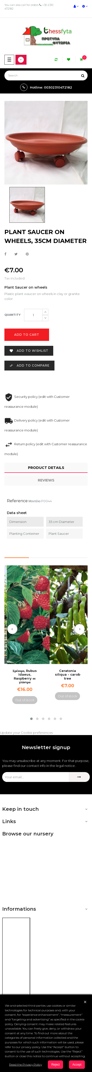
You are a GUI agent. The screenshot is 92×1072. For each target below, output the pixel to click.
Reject (55, 1064)
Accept (76, 1064)
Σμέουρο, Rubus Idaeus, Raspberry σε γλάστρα (25, 676)
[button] (31, 718)
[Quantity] (33, 315)
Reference (17, 501)
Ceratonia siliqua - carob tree (67, 674)
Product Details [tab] (46, 467)
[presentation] (12, 629)
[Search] (46, 75)
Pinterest (27, 254)
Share (5, 254)
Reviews (46, 480)
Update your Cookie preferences (26, 733)
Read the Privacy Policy (25, 1064)
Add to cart (26, 334)
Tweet (16, 254)
